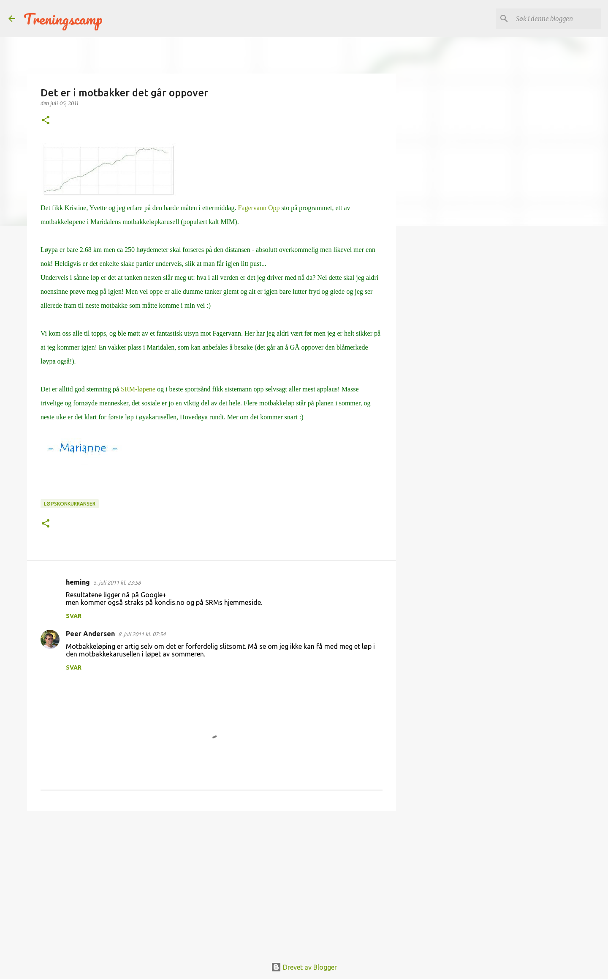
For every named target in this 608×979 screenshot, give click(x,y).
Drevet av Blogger (304, 967)
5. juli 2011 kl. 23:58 (117, 582)
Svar (73, 616)
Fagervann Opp (259, 207)
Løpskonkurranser (69, 503)
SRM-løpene (138, 389)
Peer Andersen (90, 633)
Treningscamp (63, 18)
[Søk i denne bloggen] (557, 18)
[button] (46, 120)
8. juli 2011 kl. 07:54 (142, 634)
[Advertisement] (211, 882)
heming (78, 582)
